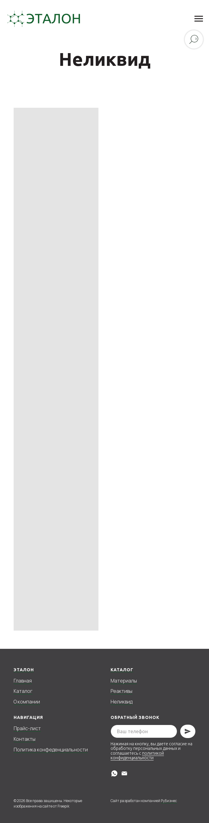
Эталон (24, 669)
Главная (23, 680)
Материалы (124, 680)
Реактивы (121, 691)
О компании (27, 701)
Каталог (23, 691)
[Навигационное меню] (198, 19)
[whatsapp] (114, 773)
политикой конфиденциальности (137, 755)
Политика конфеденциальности (51, 749)
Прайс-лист (27, 728)
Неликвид (121, 701)
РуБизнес (169, 800)
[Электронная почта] (124, 773)
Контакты (24, 739)
